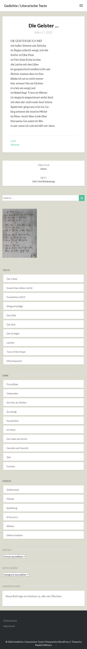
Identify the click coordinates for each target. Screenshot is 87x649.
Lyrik (13, 140)
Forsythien (12, 384)
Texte (6, 270)
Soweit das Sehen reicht (19, 287)
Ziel (8, 457)
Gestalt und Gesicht (17, 448)
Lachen (10, 342)
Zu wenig (11, 411)
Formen (10, 466)
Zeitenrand (12, 489)
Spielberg (11, 507)
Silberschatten (14, 535)
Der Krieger (13, 333)
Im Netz (11, 429)
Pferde (10, 498)
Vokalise (15, 144)
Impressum (9, 626)
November (12, 420)
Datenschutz (10, 620)
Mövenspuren (14, 360)
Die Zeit (10, 324)
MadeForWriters (43, 645)
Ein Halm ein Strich (16, 438)
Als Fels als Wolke (16, 402)
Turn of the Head (15, 351)
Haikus (6, 481)
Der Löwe (11, 278)
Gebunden (12, 393)
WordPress (64, 641)
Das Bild (11, 315)
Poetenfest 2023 (15, 297)
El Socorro (12, 517)
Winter (10, 526)
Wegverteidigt (14, 306)
